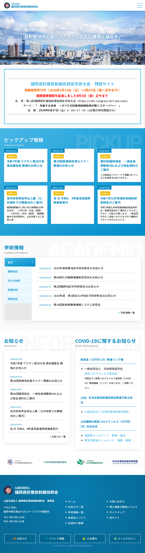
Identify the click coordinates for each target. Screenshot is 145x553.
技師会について (77, 517)
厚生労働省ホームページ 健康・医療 (108, 440)
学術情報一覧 (128, 312)
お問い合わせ (117, 501)
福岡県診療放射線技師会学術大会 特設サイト (72, 84)
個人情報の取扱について (123, 507)
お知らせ (20, 538)
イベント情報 (55, 538)
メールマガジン (125, 538)
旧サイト (114, 517)
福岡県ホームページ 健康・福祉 (105, 435)
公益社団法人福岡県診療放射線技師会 (21, 5)
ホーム (72, 501)
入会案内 (90, 538)
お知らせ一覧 (59, 436)
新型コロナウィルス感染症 (101, 373)
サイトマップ (117, 512)
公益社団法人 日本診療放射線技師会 (107, 411)
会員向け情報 (75, 523)
